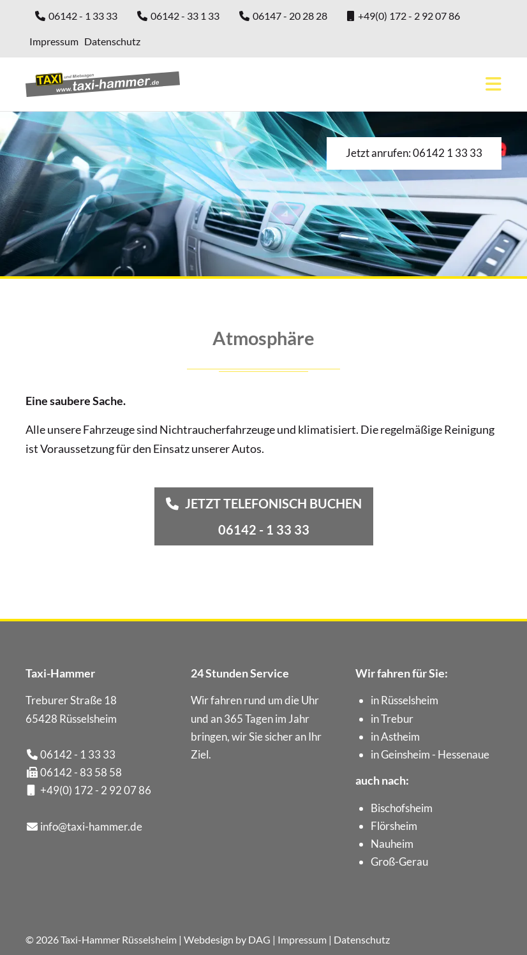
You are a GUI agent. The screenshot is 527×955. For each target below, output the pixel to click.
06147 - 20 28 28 (290, 16)
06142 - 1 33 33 (82, 16)
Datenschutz (112, 41)
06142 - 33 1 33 (185, 16)
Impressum (53, 41)
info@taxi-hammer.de (91, 826)
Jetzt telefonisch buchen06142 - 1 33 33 (273, 516)
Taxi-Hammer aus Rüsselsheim (103, 84)
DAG (259, 939)
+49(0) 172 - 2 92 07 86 (409, 16)
